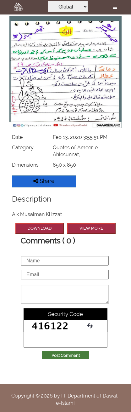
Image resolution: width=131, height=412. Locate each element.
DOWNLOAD (40, 228)
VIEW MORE (91, 228)
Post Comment (66, 355)
